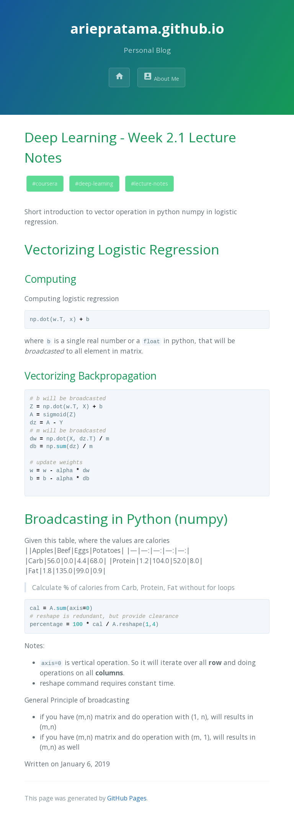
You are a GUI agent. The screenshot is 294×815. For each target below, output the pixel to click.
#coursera (44, 183)
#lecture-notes (149, 183)
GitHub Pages (127, 798)
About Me (161, 77)
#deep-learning (94, 183)
